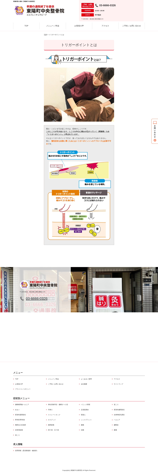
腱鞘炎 (116, 425)
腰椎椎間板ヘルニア (22, 404)
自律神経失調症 (119, 415)
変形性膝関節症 (119, 410)
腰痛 (82, 425)
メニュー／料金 (52, 26)
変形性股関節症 (20, 415)
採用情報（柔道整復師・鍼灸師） (26, 450)
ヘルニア (117, 420)
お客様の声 (79, 26)
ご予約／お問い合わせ (131, 26)
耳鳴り (50, 410)
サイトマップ (118, 384)
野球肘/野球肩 (20, 420)
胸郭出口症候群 (20, 425)
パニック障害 (85, 404)
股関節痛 (51, 425)
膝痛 (115, 430)
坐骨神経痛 (19, 430)
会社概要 (84, 384)
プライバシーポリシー (23, 389)
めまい (17, 410)
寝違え (83, 415)
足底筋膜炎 (85, 410)
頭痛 (82, 430)
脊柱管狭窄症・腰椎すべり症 (58, 404)
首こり (116, 404)
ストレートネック (54, 415)
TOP (26, 26)
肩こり (17, 435)
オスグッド (52, 420)
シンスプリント (86, 420)
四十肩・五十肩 (53, 430)
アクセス (105, 26)
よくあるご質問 (86, 379)
